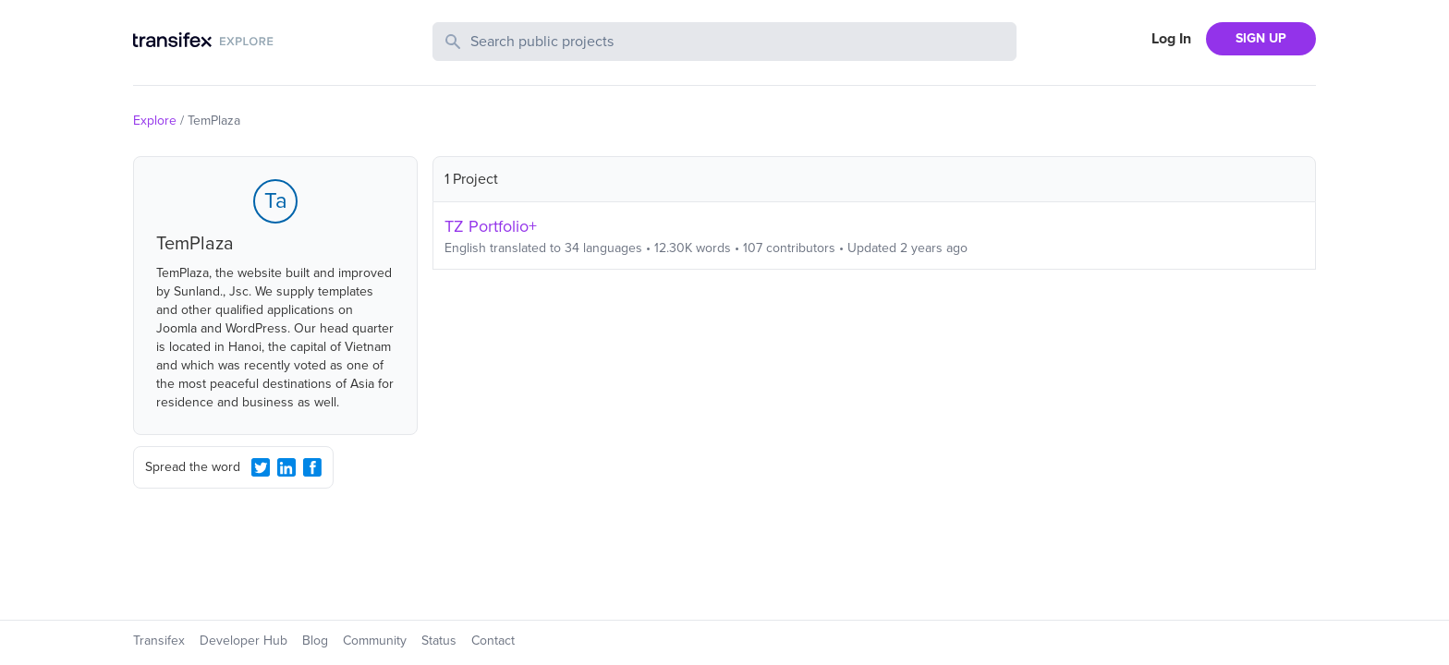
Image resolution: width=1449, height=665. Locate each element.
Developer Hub (243, 640)
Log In (1171, 39)
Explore (155, 120)
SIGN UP (1261, 38)
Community (375, 640)
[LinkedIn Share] (286, 467)
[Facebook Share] (312, 467)
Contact (493, 640)
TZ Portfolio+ (490, 226)
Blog (315, 640)
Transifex (159, 640)
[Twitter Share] (261, 467)
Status (439, 640)
